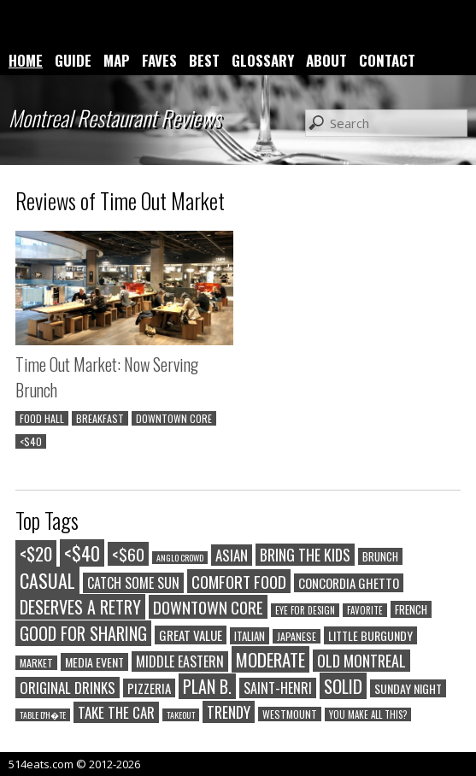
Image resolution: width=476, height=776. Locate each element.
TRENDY (228, 712)
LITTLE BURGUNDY (370, 635)
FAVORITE (365, 610)
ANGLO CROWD (179, 557)
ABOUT (326, 60)
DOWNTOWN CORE (174, 418)
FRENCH (411, 609)
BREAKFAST (100, 418)
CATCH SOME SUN (133, 583)
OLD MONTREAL (361, 661)
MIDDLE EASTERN (180, 661)
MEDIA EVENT (94, 662)
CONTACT (387, 60)
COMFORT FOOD (238, 581)
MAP (116, 60)
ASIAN (231, 555)
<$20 (36, 553)
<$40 (31, 441)
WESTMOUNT (289, 714)
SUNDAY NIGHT (408, 688)
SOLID (343, 686)
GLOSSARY (263, 60)
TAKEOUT (181, 714)
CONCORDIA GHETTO (348, 582)
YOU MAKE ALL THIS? (368, 714)
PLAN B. (207, 686)
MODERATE (270, 659)
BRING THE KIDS (305, 555)
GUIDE (73, 60)
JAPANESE (296, 636)
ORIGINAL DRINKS (67, 687)
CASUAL (47, 580)
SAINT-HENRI (278, 688)
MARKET (36, 662)
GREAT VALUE (190, 635)
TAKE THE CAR (116, 712)
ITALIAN (249, 635)
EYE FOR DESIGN (305, 610)
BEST (204, 60)
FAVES (159, 60)
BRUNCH (380, 556)
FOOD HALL (42, 418)
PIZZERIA (149, 688)
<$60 (128, 554)
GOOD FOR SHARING (83, 633)
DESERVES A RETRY (80, 607)
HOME (26, 60)
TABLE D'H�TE (43, 714)
